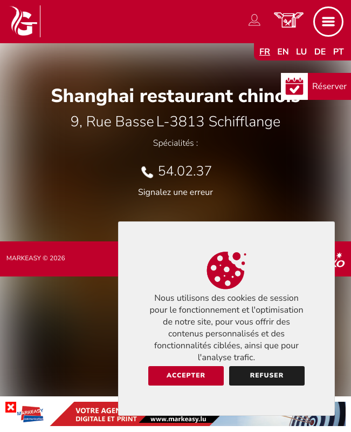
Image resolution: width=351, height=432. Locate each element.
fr (264, 52)
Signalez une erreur (175, 192)
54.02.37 (185, 171)
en (283, 52)
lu (301, 52)
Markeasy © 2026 (35, 258)
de (320, 52)
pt (338, 52)
